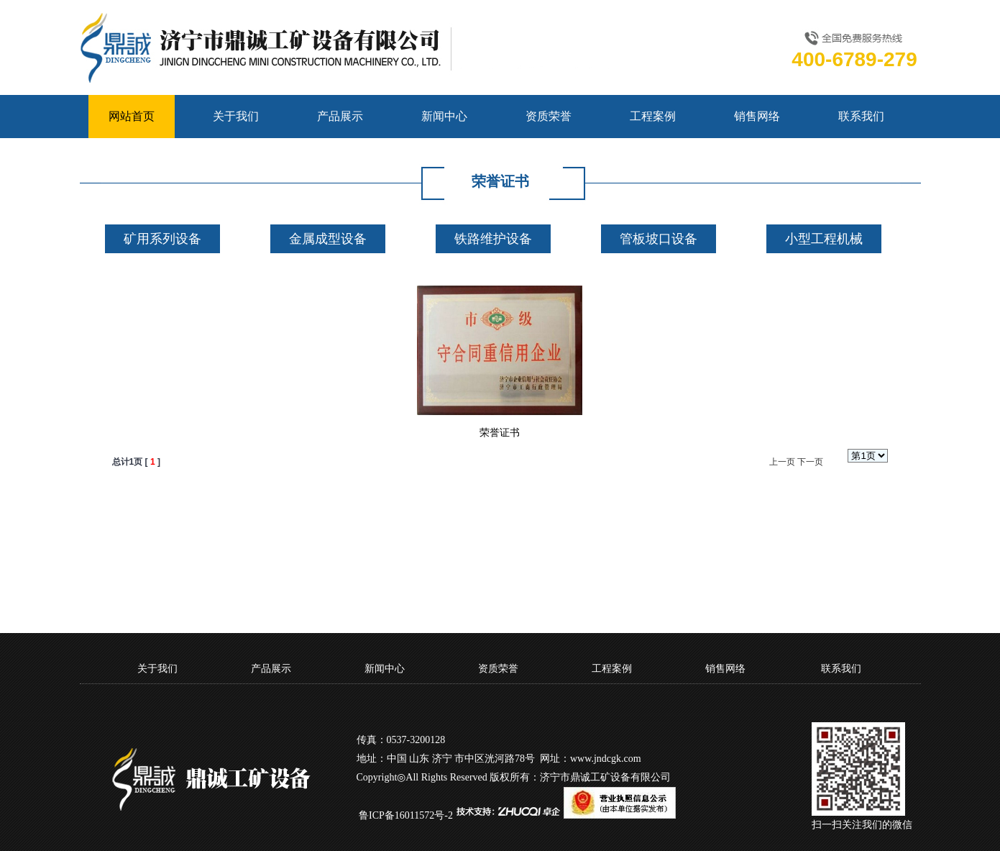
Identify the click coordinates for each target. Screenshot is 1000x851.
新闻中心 (444, 116)
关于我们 (236, 116)
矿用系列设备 (162, 239)
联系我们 (861, 116)
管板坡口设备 (658, 239)
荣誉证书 (500, 432)
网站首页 (132, 116)
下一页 (810, 462)
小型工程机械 (824, 239)
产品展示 (340, 116)
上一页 (782, 462)
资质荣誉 (549, 116)
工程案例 (653, 116)
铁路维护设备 (493, 239)
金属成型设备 (328, 239)
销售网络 (757, 116)
